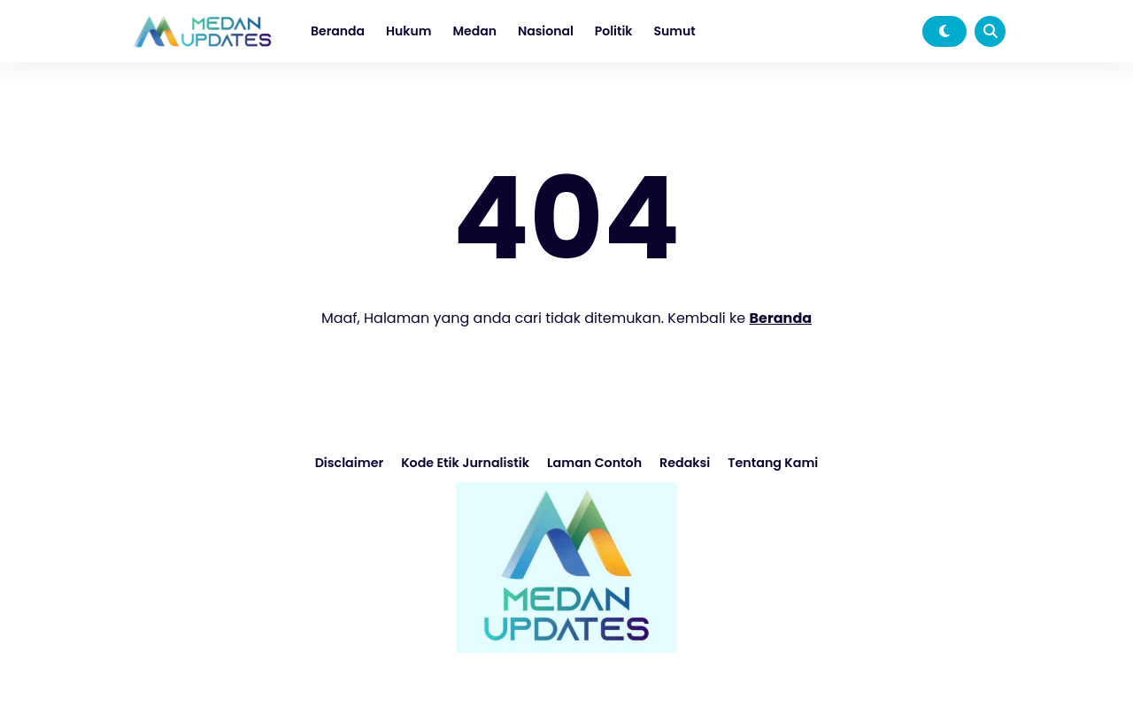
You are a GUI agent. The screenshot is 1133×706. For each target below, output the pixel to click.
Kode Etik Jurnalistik (467, 463)
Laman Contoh (593, 463)
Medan (474, 31)
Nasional (546, 31)
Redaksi (683, 463)
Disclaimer (352, 463)
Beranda (338, 31)
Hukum (408, 31)
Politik (614, 31)
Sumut (675, 31)
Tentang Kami (770, 463)
